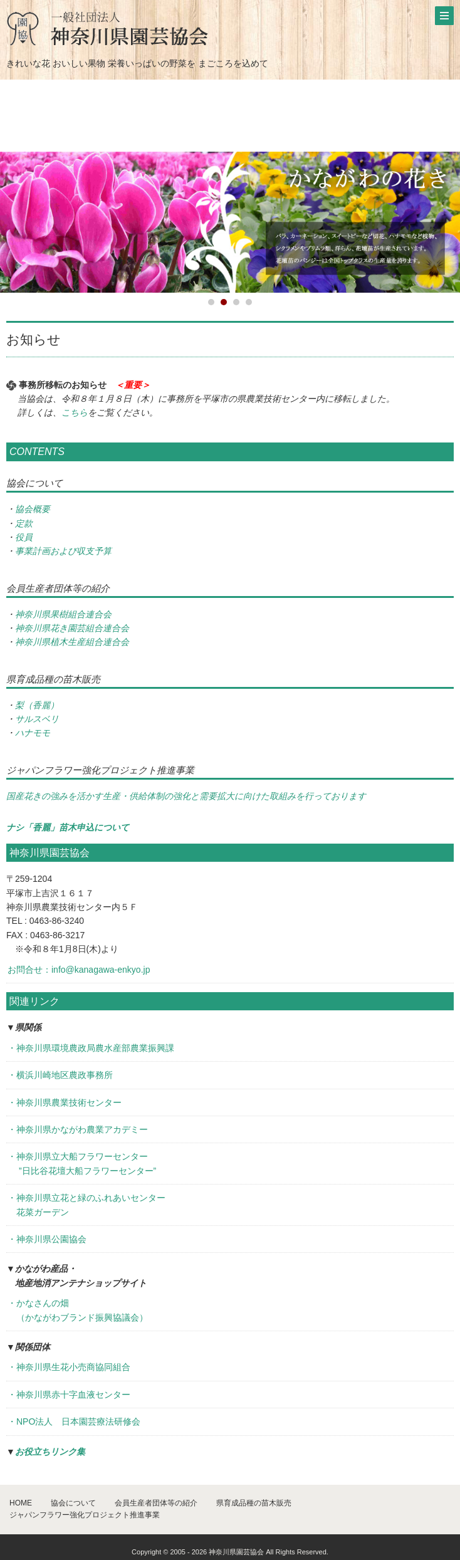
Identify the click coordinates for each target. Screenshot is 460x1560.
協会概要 (32, 509)
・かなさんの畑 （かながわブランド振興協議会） (78, 1310)
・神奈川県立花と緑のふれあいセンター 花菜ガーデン (86, 1205)
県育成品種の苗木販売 (253, 1503)
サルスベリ (37, 719)
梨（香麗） (37, 705)
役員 (24, 537)
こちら (74, 412)
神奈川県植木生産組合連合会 (72, 642)
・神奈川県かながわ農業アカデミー (78, 1129)
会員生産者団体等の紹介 (156, 1503)
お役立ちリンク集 (50, 1452)
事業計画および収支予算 (63, 551)
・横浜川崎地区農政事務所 (60, 1075)
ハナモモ (32, 733)
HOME (20, 1503)
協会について (73, 1503)
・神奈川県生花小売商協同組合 (69, 1367)
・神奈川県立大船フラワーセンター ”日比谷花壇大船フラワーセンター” (82, 1163)
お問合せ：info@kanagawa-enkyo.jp (79, 970)
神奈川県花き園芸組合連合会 (72, 628)
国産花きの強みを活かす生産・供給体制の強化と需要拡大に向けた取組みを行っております (186, 796)
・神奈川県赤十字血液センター (69, 1395)
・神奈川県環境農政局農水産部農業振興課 (91, 1048)
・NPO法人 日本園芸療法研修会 (74, 1421)
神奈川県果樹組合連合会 (63, 614)
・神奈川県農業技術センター (65, 1102)
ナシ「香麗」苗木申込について (67, 827)
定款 (24, 523)
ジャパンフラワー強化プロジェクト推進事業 (84, 1514)
